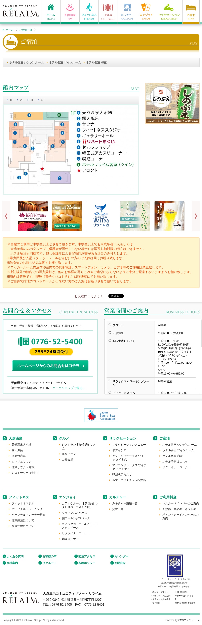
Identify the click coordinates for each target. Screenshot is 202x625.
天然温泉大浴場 (21, 444)
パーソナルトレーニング (27, 509)
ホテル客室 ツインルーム (65, 62)
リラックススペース (74, 512)
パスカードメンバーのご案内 (180, 503)
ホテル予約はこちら (175, 461)
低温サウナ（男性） (24, 467)
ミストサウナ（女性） (26, 472)
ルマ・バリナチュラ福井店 (129, 480)
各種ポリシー (86, 563)
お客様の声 (49, 556)
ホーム (9, 29)
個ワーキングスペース (76, 518)
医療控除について (23, 526)
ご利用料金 (167, 497)
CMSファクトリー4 (188, 620)
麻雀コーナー (70, 538)
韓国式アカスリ (122, 474)
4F (42, 99)
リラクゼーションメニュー (129, 444)
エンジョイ (67, 497)
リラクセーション (122, 438)
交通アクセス (86, 556)
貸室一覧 (117, 509)
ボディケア (119, 450)
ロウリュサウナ (21, 461)
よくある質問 (15, 556)
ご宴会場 (67, 459)
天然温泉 (15, 438)
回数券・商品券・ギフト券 (179, 509)
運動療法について (23, 520)
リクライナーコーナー (176, 467)
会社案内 (12, 563)
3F (32, 99)
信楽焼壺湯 (19, 455)
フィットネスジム (23, 503)
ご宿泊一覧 (25, 29)
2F (21, 99)
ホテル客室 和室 (96, 62)
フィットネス (19, 497)
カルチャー (117, 497)
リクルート (49, 563)
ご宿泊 (164, 438)
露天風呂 (17, 450)
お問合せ (120, 563)
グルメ (64, 438)
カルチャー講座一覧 (124, 503)
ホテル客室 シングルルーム (26, 62)
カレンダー (121, 556)
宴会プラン (69, 453)
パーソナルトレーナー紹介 (28, 514)
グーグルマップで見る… (69, 388)
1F (11, 99)
